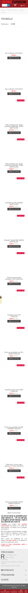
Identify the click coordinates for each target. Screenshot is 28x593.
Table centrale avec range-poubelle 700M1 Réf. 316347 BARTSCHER (14, 126)
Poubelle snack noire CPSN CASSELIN (14, 390)
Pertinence (5, 24)
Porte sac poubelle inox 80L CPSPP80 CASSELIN (14, 427)
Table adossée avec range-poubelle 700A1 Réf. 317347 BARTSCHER (14, 165)
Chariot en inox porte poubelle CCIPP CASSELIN (14, 278)
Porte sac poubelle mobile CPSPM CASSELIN (14, 502)
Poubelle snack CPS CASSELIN (14, 315)
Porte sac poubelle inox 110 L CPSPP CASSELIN (14, 353)
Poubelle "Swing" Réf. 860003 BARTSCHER (14, 240)
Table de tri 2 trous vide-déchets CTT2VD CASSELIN (14, 465)
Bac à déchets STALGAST (14, 53)
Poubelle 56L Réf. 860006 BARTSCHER (14, 203)
